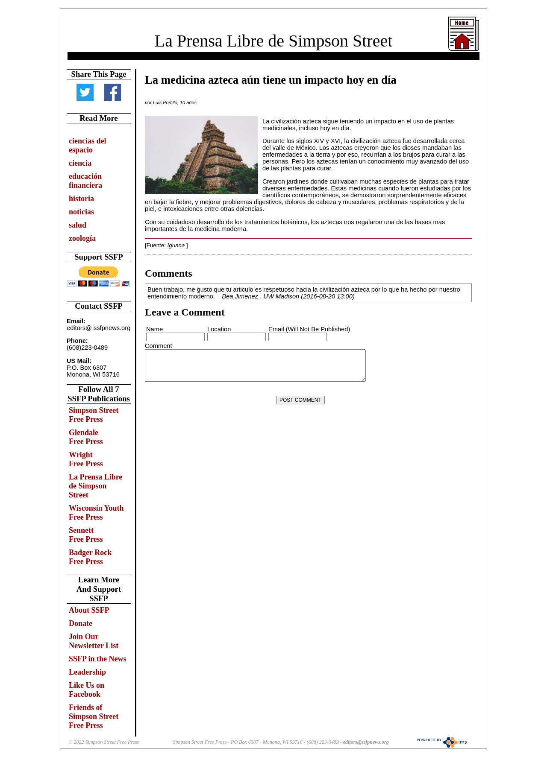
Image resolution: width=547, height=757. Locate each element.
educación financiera (85, 181)
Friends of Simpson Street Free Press (93, 716)
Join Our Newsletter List (93, 641)
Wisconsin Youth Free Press (96, 512)
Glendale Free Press (86, 437)
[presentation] (210, 400)
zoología (82, 238)
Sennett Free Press (86, 535)
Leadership (87, 672)
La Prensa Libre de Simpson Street (274, 40)
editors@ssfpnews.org (366, 742)
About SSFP (89, 610)
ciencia (80, 163)
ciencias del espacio (87, 145)
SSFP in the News (97, 659)
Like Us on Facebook (86, 690)
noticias (81, 212)
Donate (80, 623)
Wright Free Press (86, 459)
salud (77, 225)
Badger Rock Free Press (90, 557)
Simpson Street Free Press (93, 415)
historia (81, 198)
